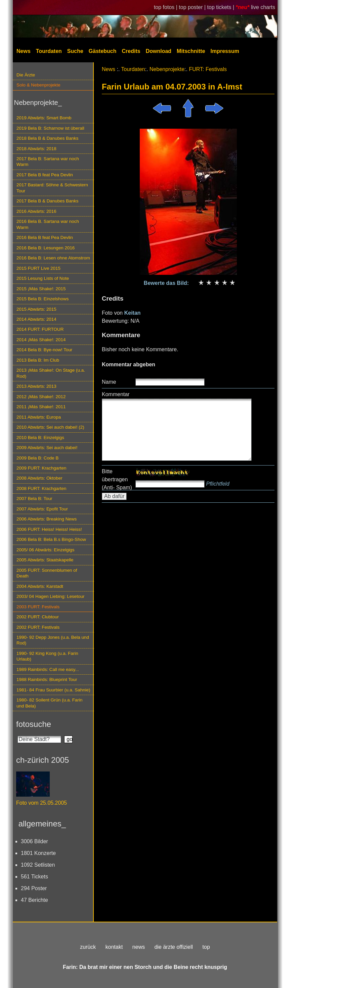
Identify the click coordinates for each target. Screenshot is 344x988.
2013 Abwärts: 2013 (36, 386)
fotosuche (33, 724)
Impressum (225, 51)
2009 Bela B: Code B (37, 457)
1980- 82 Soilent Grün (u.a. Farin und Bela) (49, 702)
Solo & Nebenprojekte (38, 84)
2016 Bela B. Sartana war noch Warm (47, 224)
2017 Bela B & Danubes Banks (47, 200)
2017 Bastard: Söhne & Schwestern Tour (52, 187)
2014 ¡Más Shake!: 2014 (41, 339)
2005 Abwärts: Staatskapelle (45, 559)
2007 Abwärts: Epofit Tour (42, 508)
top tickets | (221, 7)
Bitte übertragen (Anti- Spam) (117, 479)
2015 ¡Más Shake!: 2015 (41, 288)
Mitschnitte (191, 51)
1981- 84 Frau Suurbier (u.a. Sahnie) (53, 689)
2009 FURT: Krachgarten (41, 468)
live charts (263, 7)
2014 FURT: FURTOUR (39, 329)
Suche (75, 51)
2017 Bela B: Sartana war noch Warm (47, 161)
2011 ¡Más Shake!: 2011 (41, 406)
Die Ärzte (25, 74)
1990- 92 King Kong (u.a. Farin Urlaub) (47, 656)
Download (158, 51)
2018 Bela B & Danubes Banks (47, 138)
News (23, 51)
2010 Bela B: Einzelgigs (40, 437)
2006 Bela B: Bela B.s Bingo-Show (51, 539)
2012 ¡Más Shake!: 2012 (41, 396)
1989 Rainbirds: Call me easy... (47, 669)
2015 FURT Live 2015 (38, 268)
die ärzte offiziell (174, 947)
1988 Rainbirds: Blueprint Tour (46, 679)
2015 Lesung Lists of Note (42, 278)
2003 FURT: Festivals (37, 606)
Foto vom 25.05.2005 (41, 803)
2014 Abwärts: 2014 (36, 319)
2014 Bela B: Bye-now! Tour (44, 349)
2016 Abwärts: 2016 (36, 211)
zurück (88, 947)
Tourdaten (49, 51)
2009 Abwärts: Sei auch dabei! (47, 447)
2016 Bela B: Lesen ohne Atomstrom (53, 257)
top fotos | (166, 7)
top (206, 947)
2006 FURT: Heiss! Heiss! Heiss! (49, 529)
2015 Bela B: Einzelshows (42, 298)
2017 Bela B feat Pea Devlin (44, 174)
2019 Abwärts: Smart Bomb (44, 117)
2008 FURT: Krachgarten (41, 488)
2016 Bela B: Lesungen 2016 (45, 247)
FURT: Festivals (208, 69)
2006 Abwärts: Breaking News (46, 518)
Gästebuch (103, 51)
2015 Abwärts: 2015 (36, 309)
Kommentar (116, 394)
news (138, 947)
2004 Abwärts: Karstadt (39, 586)
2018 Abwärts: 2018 (36, 148)
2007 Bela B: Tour (34, 498)
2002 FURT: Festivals (37, 627)
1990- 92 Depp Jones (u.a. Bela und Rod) (52, 640)
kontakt (114, 947)
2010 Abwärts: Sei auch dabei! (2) (50, 427)
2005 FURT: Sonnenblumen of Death (46, 573)
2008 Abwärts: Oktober (39, 478)
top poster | (193, 7)
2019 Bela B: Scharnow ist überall (50, 128)
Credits (131, 51)
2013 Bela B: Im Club (37, 360)
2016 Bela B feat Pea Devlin (44, 237)
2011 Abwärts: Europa (38, 417)
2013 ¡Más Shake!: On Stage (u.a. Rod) (50, 373)
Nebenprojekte (166, 69)
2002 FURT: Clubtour (37, 616)
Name (109, 382)
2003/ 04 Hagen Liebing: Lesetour (50, 596)
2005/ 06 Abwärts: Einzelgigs (45, 549)
